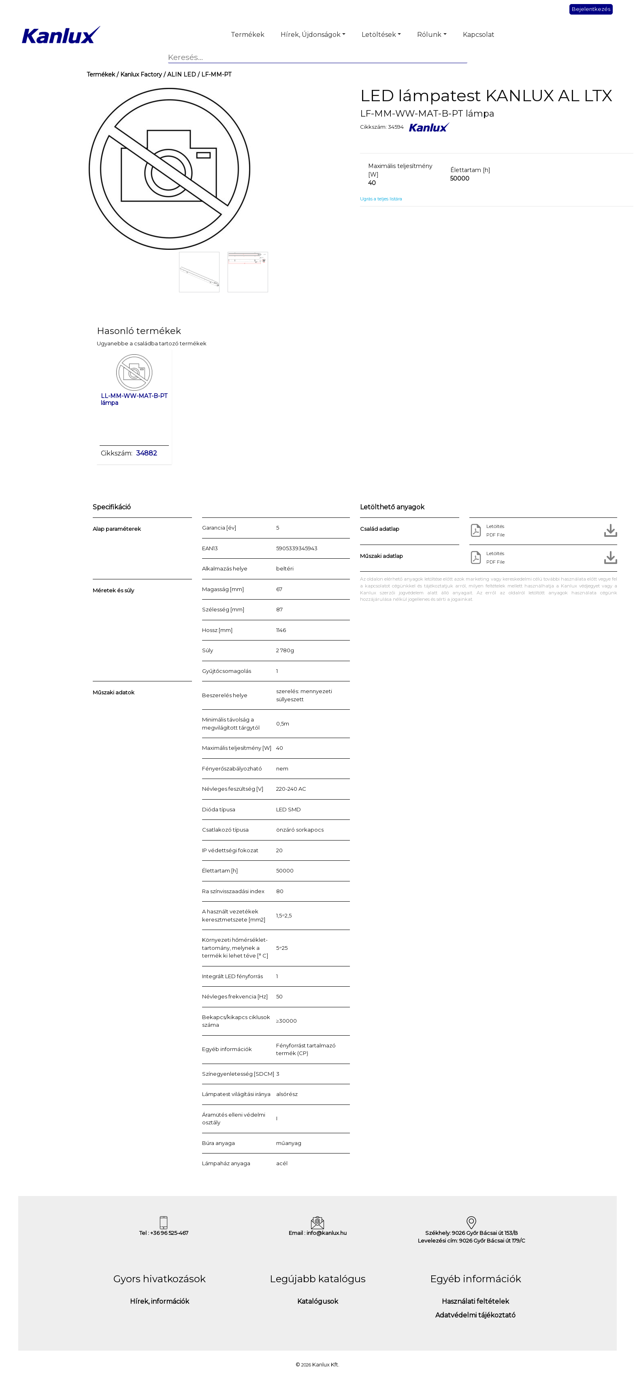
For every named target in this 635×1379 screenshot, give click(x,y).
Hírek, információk (159, 1301)
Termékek (247, 34)
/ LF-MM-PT (213, 74)
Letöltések (379, 34)
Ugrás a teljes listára (381, 199)
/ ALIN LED (179, 74)
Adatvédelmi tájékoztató (475, 1315)
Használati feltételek (475, 1301)
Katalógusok (317, 1301)
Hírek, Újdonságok (311, 34)
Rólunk (429, 34)
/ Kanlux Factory (138, 74)
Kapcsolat (478, 34)
